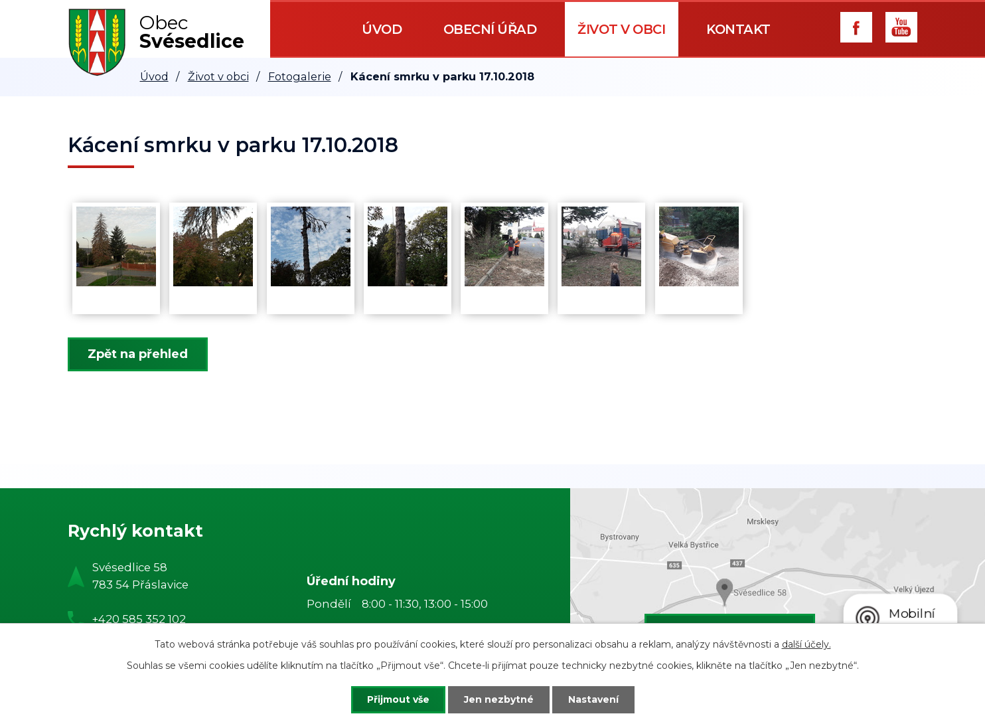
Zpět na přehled (138, 354)
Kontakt (738, 29)
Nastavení (593, 699)
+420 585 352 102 (139, 619)
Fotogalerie (299, 76)
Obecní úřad (490, 29)
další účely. (806, 644)
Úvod (382, 29)
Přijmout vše (398, 699)
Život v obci (621, 29)
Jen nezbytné (499, 699)
